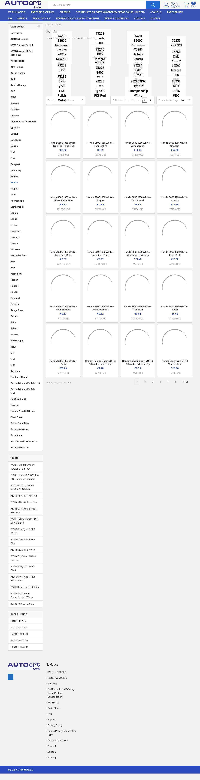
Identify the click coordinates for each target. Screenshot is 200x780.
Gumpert (25, 171)
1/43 (25, 365)
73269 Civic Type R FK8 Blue (23, 547)
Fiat (25, 158)
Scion (14, 328)
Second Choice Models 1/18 (25, 389)
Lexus (25, 225)
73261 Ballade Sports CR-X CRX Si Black (24, 527)
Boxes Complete (20, 429)
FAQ (10, 24)
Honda (25, 189)
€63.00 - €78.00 (19, 653)
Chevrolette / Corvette (25, 128)
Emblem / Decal (25, 383)
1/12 (25, 371)
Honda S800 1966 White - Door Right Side (100, 260)
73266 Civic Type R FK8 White (23, 537)
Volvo (25, 353)
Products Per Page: (168, 106)
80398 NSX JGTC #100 (22, 609)
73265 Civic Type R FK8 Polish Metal (23, 584)
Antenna (25, 377)
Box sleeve (17, 441)
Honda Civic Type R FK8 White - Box (175, 369)
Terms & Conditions (117, 24)
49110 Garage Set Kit (22, 51)
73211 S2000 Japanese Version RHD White (22, 493)
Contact (139, 24)
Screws (14, 411)
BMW (25, 104)
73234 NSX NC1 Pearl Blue (24, 508)
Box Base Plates (19, 453)
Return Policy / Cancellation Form (77, 24)
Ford (25, 164)
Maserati (25, 237)
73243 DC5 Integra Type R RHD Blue (24, 516)
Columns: (117, 106)
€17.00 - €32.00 (19, 633)
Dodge (25, 152)
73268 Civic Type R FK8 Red (25, 593)
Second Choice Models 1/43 (23, 397)
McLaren (25, 256)
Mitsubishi (25, 280)
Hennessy (25, 177)
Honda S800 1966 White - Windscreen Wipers (137, 260)
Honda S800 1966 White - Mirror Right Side (63, 205)
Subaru (25, 335)
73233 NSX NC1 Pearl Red (24, 501)
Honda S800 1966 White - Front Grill (174, 260)
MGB (25, 268)
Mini (25, 274)
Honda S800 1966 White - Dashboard (137, 205)
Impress (22, 24)
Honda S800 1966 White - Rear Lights (100, 151)
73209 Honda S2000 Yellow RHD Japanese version (25, 483)
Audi (25, 85)
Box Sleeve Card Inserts (24, 447)
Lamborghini (25, 213)
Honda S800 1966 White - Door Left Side (63, 260)
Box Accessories (20, 435)
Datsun (25, 140)
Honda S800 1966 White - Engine (100, 205)
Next (187, 388)
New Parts (16, 39)
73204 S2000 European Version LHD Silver (23, 473)
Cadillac (25, 116)
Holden (25, 183)
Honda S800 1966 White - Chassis (174, 151)
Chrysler (25, 134)
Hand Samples (18, 405)
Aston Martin (25, 79)
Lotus (25, 231)
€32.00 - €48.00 (19, 640)
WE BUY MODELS (16, 18)
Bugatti (25, 110)
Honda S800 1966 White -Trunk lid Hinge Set (63, 151)
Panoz (14, 298)
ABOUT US (155, 18)
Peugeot (25, 304)
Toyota (25, 341)
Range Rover (25, 317)
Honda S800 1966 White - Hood (174, 314)
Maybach (25, 244)
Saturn (14, 322)
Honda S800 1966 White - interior (174, 205)
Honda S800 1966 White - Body (63, 369)
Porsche (25, 310)
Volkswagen (25, 347)
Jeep (25, 201)
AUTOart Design (19, 45)
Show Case (17, 423)
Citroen (25, 122)
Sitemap (52, 763)
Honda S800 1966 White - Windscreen (137, 151)
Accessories (17, 67)
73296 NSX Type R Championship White (22, 601)
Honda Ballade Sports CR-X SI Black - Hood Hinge (100, 369)
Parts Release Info (42, 18)
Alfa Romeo (25, 73)
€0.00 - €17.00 (18, 627)
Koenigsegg (25, 207)
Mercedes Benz (25, 262)
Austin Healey (25, 91)
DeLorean (25, 146)
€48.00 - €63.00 (19, 646)
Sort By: (52, 106)
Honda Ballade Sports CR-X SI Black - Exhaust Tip (137, 369)
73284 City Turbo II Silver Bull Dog (23, 564)
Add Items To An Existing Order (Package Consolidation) (110, 18)
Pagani (25, 292)
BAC (13, 97)
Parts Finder (175, 18)
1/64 (25, 359)
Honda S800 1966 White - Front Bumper (100, 314)
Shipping (65, 18)
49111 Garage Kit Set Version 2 (22, 59)
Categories (18, 33)
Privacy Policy (41, 24)
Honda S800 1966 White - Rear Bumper (63, 314)
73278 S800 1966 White (23, 555)
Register (172, 9)
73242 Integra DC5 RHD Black (23, 574)
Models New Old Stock (23, 417)
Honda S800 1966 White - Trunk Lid (137, 314)
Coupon (155, 24)
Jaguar (25, 195)
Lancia (25, 219)
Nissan (25, 286)
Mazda (25, 250)
